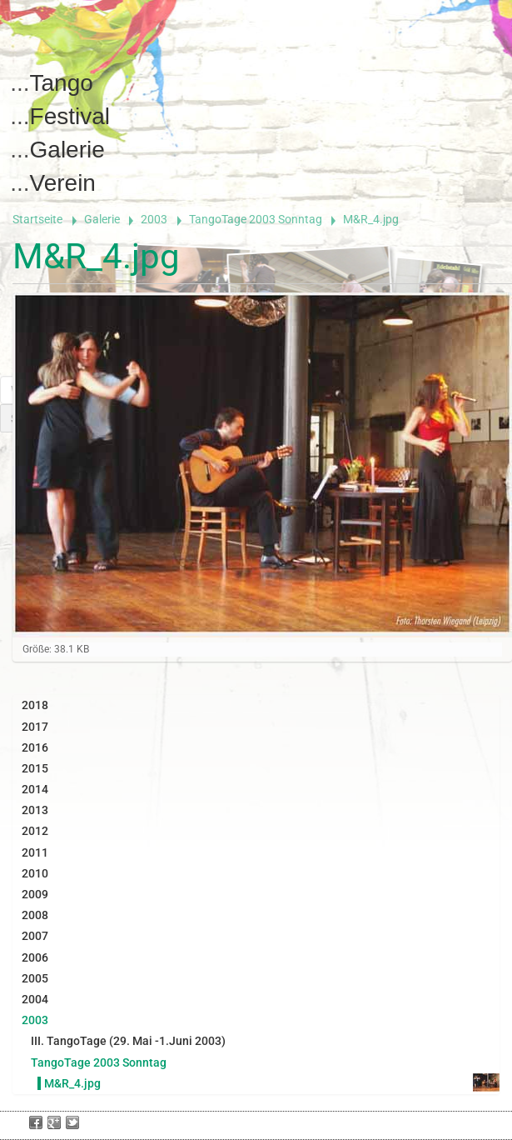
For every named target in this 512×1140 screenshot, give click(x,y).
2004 (35, 999)
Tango (61, 83)
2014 (35, 789)
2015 (35, 768)
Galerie (67, 149)
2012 (35, 831)
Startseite (37, 219)
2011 (35, 852)
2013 (35, 810)
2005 (35, 978)
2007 (35, 935)
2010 (35, 873)
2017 (35, 726)
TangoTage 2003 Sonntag (255, 219)
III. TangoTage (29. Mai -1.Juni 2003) (128, 1041)
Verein (63, 183)
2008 (35, 915)
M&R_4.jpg (72, 1083)
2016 (35, 747)
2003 (154, 219)
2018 (35, 705)
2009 (35, 894)
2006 (35, 957)
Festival (70, 116)
